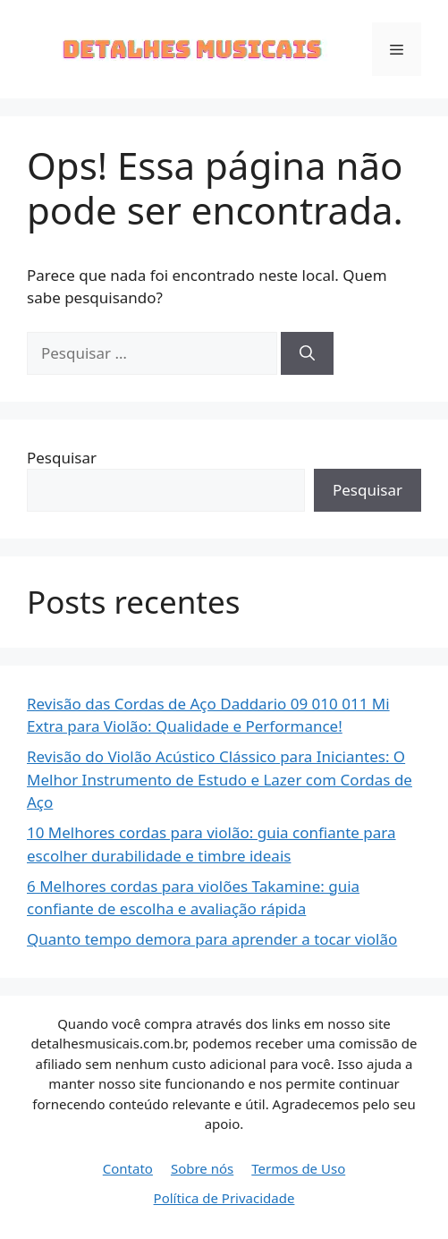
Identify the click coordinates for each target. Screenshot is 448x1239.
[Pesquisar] (307, 353)
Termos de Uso (298, 1168)
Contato (128, 1168)
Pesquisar (62, 457)
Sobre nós (202, 1168)
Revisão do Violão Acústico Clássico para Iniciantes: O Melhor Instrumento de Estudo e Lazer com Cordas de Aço (219, 779)
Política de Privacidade (224, 1198)
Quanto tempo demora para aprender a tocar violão (212, 939)
